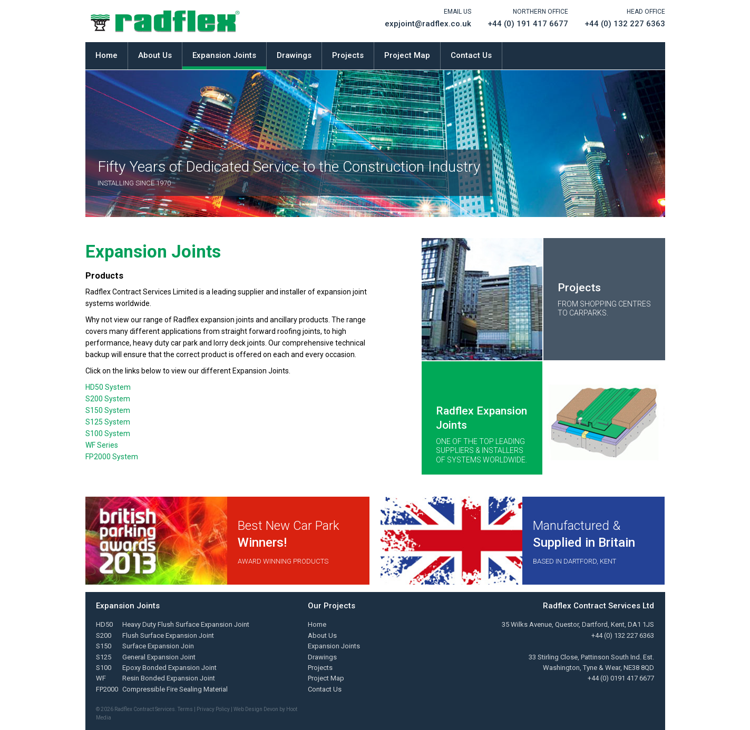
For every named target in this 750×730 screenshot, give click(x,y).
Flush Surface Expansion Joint (168, 635)
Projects (348, 55)
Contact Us (471, 55)
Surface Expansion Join (158, 646)
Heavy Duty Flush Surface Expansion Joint (185, 624)
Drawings (294, 55)
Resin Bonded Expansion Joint (168, 678)
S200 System (107, 398)
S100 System (107, 433)
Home (106, 55)
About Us (155, 55)
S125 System (107, 422)
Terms (185, 709)
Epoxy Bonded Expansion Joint (169, 668)
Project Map (407, 55)
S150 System (107, 410)
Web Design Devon (255, 709)
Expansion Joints (224, 55)
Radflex (165, 21)
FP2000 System (111, 456)
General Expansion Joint (159, 657)
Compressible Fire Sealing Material (175, 689)
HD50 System (108, 387)
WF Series (101, 445)
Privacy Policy (213, 709)
